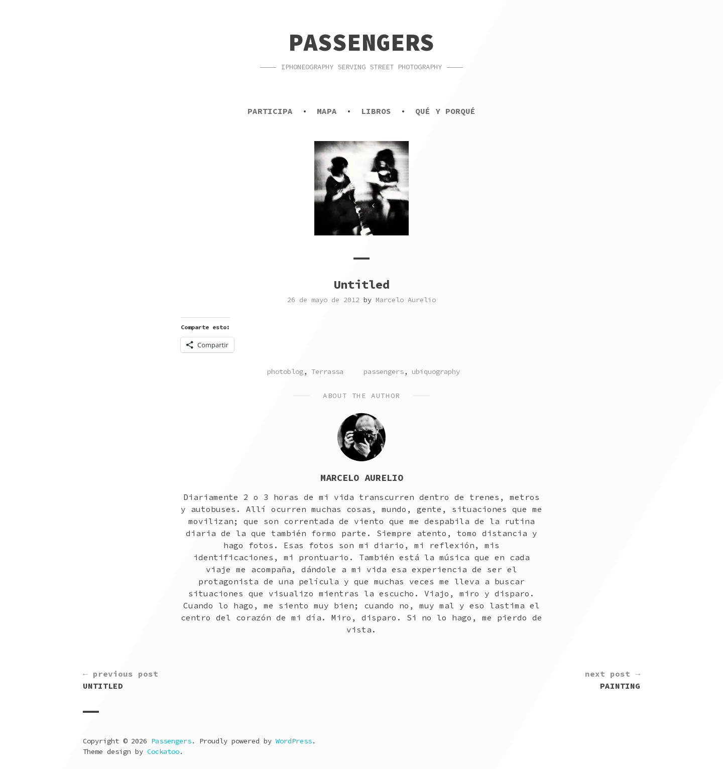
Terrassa (327, 371)
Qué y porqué (445, 111)
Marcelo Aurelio (406, 299)
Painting (612, 679)
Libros (376, 111)
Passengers (361, 42)
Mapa (327, 111)
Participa (270, 111)
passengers (384, 371)
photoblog (285, 371)
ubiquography (436, 371)
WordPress (294, 740)
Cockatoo (163, 751)
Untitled (120, 679)
